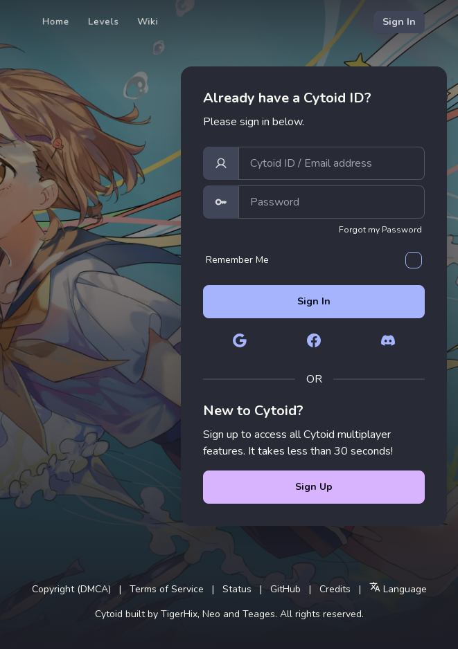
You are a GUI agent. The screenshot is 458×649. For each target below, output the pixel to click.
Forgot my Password (380, 229)
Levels (103, 21)
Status (237, 589)
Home (56, 21)
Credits (335, 589)
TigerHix (179, 614)
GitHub (285, 589)
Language (398, 588)
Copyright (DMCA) (71, 589)
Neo (211, 614)
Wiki (148, 21)
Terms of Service (167, 589)
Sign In (399, 21)
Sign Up (314, 486)
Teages (259, 614)
